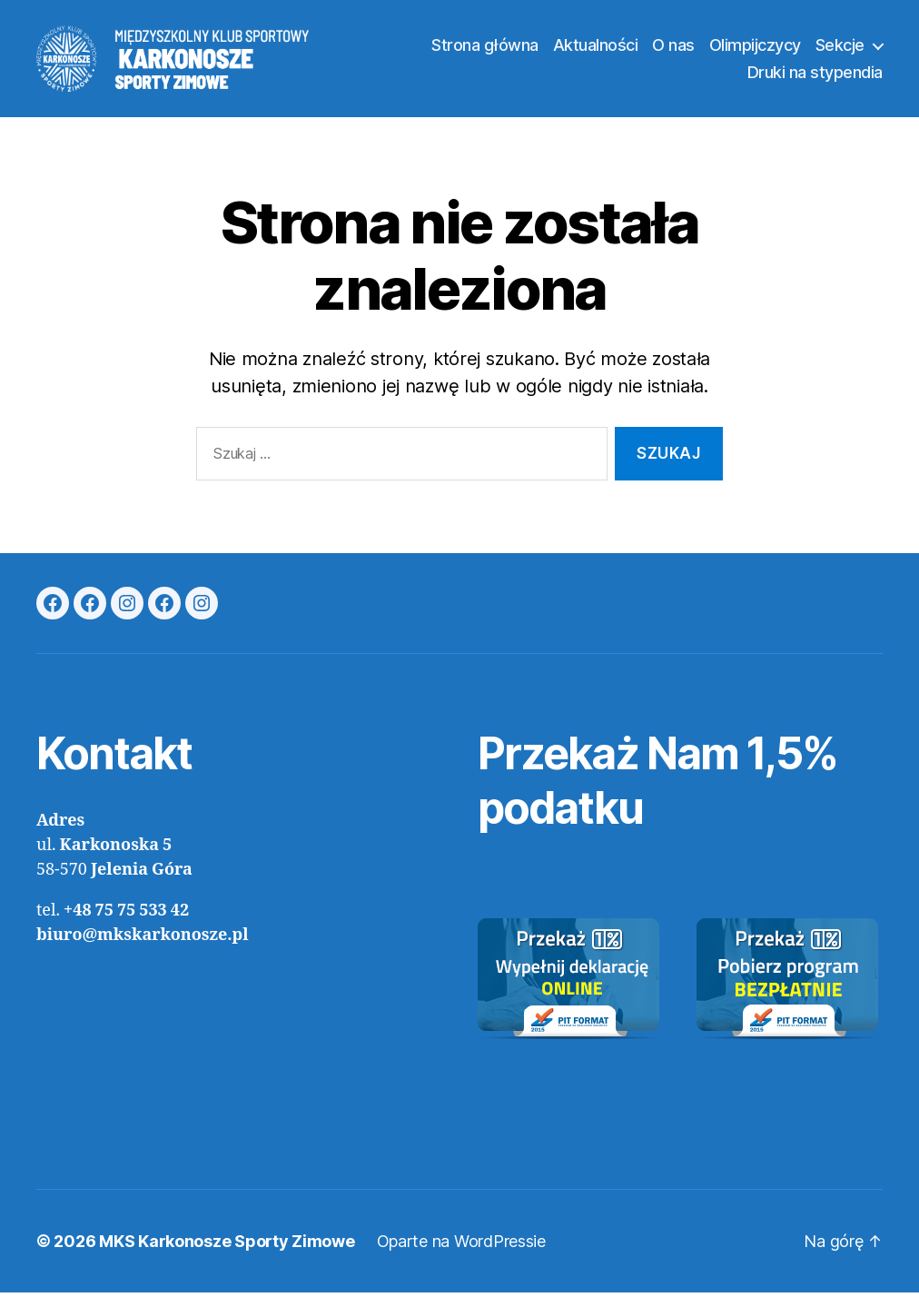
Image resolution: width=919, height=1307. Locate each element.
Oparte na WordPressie (461, 1255)
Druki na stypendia (815, 79)
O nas (673, 52)
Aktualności (595, 52)
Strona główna (485, 52)
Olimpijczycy (755, 52)
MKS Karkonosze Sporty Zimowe (226, 1255)
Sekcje (840, 52)
